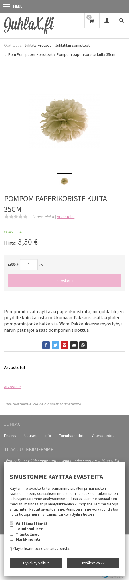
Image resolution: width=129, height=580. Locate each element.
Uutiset (30, 435)
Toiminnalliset (29, 528)
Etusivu (10, 435)
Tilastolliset (27, 534)
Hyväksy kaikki (93, 562)
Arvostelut (15, 367)
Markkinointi (28, 539)
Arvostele (65, 216)
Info (48, 435)
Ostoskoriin (64, 280)
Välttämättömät (32, 523)
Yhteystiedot (103, 435)
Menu (13, 6)
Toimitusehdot (71, 435)
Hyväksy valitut (36, 562)
